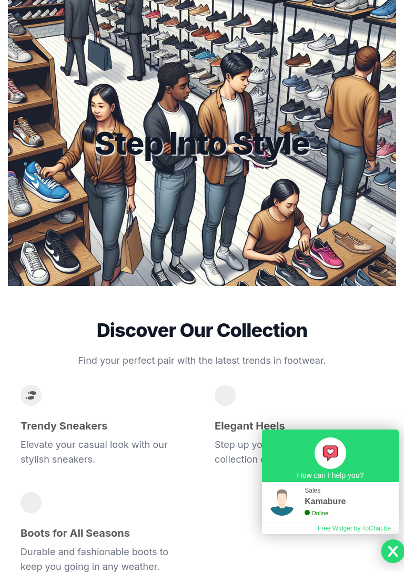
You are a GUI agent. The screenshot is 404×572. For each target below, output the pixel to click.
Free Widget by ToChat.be (354, 528)
